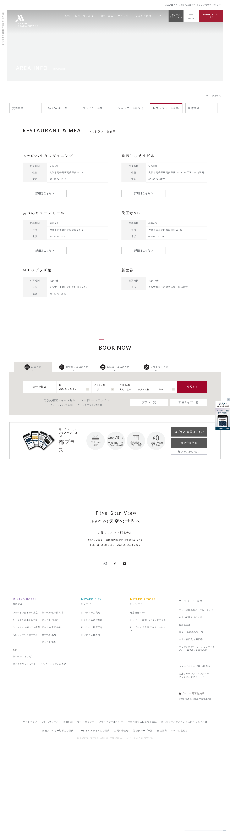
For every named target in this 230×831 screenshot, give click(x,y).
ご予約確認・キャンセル (59, 400)
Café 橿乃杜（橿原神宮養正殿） (195, 784)
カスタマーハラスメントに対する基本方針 (184, 807)
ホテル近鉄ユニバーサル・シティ (196, 695)
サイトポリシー (85, 807)
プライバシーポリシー (111, 807)
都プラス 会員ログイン (189, 431)
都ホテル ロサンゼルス (24, 742)
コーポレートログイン (95, 400)
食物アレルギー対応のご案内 (58, 816)
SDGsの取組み (179, 816)
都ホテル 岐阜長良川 (52, 698)
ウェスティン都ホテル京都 (26, 713)
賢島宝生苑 (184, 710)
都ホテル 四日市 (50, 705)
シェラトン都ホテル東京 (25, 698)
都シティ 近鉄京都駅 (91, 705)
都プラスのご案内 (189, 451)
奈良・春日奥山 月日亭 (191, 725)
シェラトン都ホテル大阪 (25, 705)
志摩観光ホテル (138, 698)
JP (161, 16)
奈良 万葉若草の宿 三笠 (191, 717)
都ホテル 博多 (49, 727)
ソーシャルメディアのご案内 (94, 816)
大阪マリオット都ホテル (25, 720)
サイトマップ (30, 807)
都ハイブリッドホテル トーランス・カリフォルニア (39, 749)
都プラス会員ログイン (176, 16)
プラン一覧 (149, 402)
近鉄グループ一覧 (143, 816)
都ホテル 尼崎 (49, 720)
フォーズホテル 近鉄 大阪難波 (194, 752)
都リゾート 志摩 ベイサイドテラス (148, 705)
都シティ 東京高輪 (90, 698)
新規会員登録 (189, 442)
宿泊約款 (68, 807)
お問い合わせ (121, 816)
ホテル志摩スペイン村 (190, 703)
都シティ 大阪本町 (90, 720)
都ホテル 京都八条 (51, 713)
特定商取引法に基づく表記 (142, 807)
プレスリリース (50, 807)
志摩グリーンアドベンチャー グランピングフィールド (194, 761)
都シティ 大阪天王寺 (91, 713)
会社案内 (162, 816)
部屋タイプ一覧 (189, 402)
